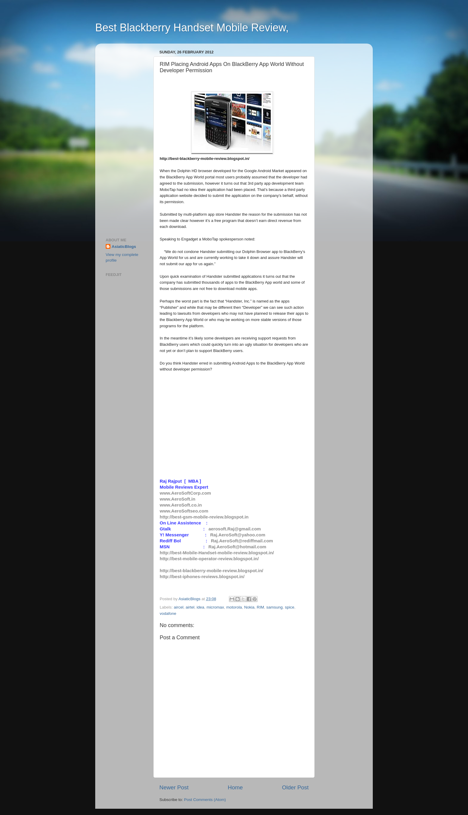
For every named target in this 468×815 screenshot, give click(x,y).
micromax (215, 607)
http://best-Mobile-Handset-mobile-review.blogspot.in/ (217, 552)
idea (200, 607)
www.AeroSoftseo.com (184, 510)
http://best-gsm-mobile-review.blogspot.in (204, 516)
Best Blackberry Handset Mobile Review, (192, 27)
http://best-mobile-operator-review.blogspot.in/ (209, 558)
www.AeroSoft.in (177, 498)
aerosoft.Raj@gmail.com (234, 528)
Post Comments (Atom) (205, 799)
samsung (274, 607)
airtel (190, 607)
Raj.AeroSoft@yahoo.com (237, 534)
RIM (260, 607)
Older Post (295, 787)
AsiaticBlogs (124, 246)
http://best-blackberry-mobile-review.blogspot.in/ (211, 570)
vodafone (168, 613)
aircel (178, 607)
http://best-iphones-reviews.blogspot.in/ (202, 576)
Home (235, 787)
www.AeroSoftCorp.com (185, 493)
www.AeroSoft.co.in (181, 504)
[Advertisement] (123, 137)
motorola (234, 607)
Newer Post (174, 787)
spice (290, 607)
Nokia (249, 607)
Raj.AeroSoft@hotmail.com (237, 546)
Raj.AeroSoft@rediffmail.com (242, 540)
